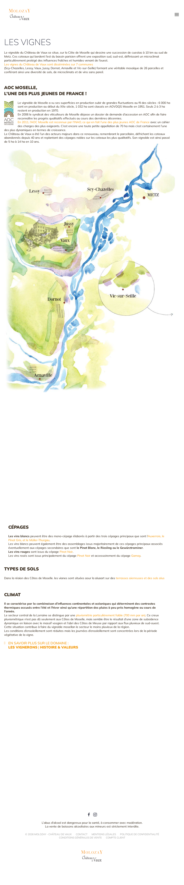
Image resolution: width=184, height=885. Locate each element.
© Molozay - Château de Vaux (48, 834)
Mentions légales (104, 834)
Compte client (115, 837)
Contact (81, 834)
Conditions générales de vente (80, 837)
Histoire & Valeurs (59, 647)
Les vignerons (22, 647)
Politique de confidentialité (139, 834)
